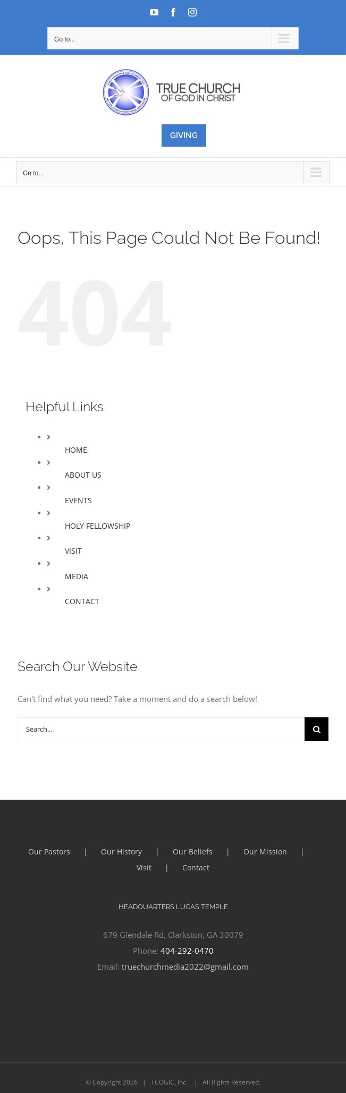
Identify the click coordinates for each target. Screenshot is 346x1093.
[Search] (316, 729)
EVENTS (78, 500)
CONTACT (82, 601)
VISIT (73, 551)
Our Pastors (49, 851)
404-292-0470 (187, 950)
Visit (144, 867)
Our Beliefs (193, 851)
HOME (76, 450)
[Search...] (161, 729)
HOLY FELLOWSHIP (97, 526)
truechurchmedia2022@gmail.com (185, 966)
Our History (121, 851)
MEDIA (76, 576)
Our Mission (265, 851)
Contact (195, 867)
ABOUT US (83, 475)
